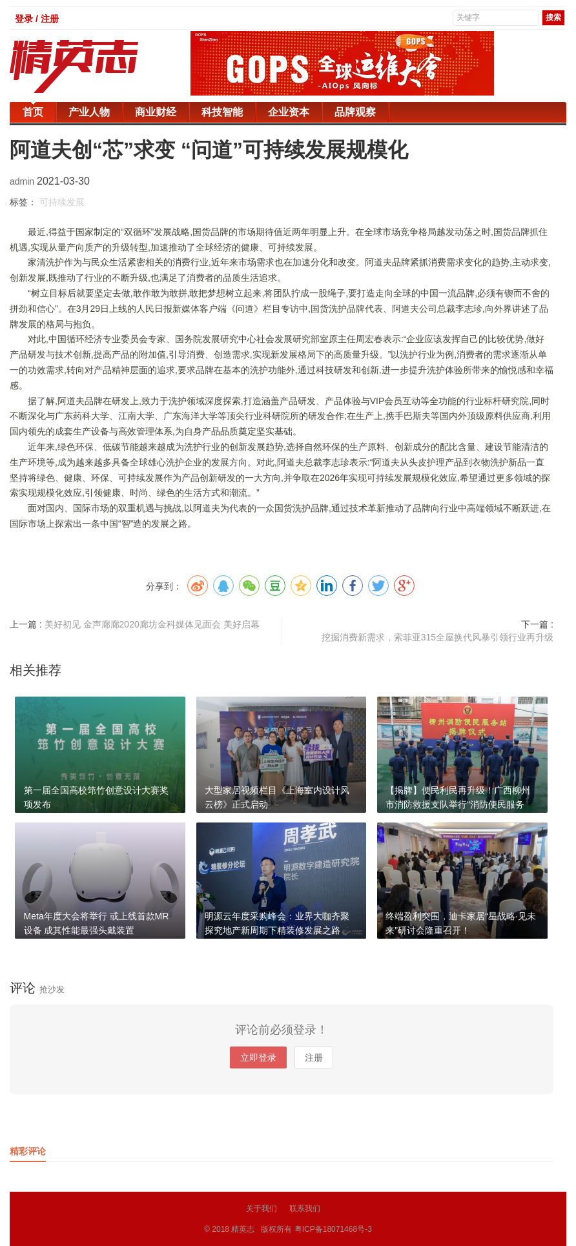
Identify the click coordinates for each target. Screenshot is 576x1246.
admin (23, 181)
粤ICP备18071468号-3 (333, 1229)
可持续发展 (62, 202)
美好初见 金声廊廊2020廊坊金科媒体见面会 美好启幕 (152, 624)
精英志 (242, 1229)
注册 (314, 1057)
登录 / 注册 (37, 19)
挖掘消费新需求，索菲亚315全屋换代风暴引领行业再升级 (437, 637)
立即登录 (258, 1057)
